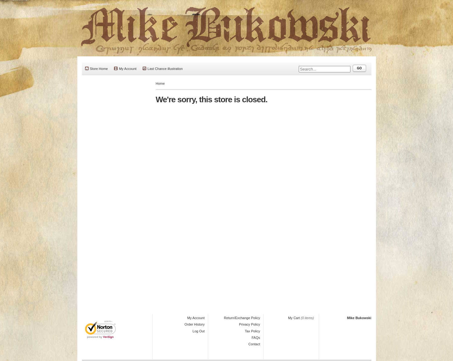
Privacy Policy (249, 324)
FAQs (256, 337)
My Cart (294, 318)
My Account (125, 69)
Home (160, 83)
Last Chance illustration (163, 69)
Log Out (198, 331)
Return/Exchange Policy (242, 318)
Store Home (96, 69)
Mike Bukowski (359, 318)
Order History (194, 324)
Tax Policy (252, 331)
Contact (254, 344)
